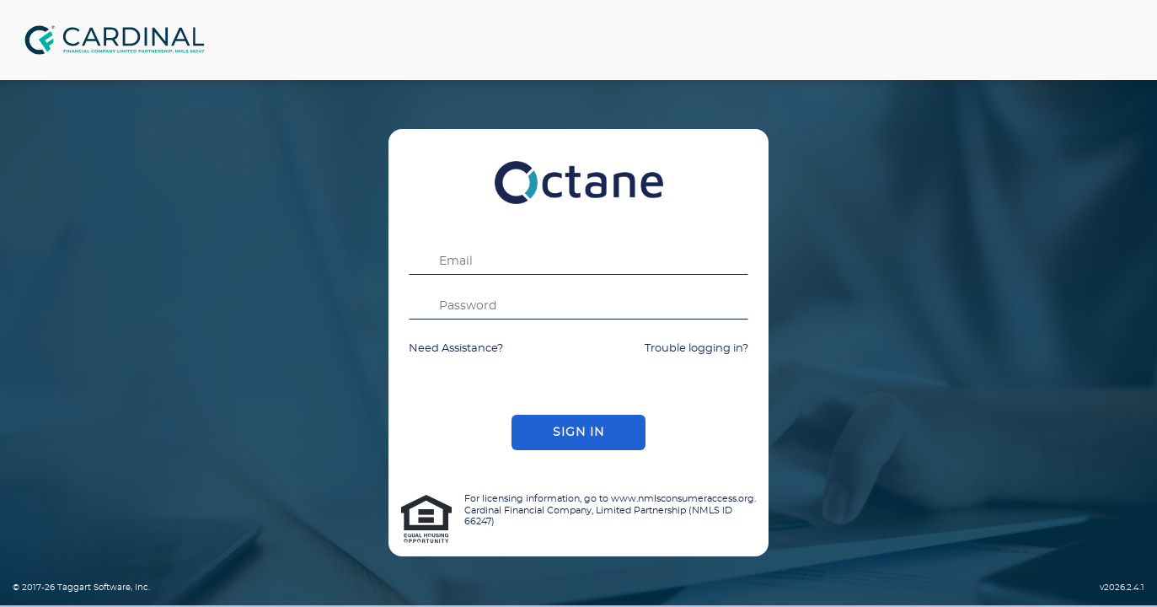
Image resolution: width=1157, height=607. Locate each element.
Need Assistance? (456, 348)
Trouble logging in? (696, 348)
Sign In (578, 432)
